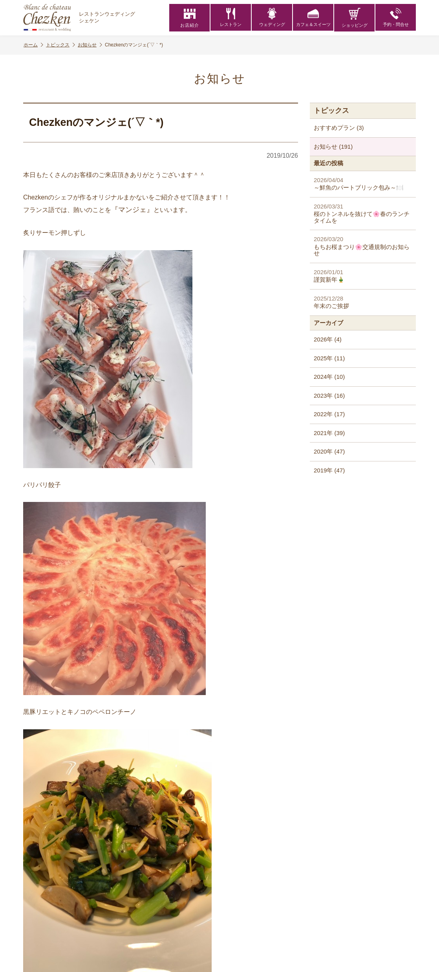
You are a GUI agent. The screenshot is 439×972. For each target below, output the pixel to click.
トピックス (60, 45)
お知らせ (90, 45)
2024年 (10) (329, 376)
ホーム (33, 45)
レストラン (230, 18)
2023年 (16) (329, 395)
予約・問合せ (396, 18)
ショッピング (355, 18)
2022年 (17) (329, 414)
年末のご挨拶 (363, 302)
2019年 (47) (329, 470)
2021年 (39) (329, 433)
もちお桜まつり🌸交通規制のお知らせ (363, 246)
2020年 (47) (329, 451)
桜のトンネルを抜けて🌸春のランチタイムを (363, 213)
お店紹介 (189, 18)
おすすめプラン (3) (339, 127)
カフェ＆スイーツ (313, 18)
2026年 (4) (328, 339)
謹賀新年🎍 (363, 276)
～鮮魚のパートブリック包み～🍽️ (363, 184)
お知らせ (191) (333, 146)
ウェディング (272, 18)
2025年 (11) (329, 358)
